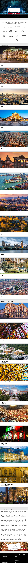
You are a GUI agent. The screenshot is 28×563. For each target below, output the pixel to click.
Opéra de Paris (15, 534)
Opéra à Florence (11, 535)
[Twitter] (25, 554)
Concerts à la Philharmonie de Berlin (8, 526)
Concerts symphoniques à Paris (19, 520)
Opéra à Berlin (7, 535)
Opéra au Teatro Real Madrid (9, 534)
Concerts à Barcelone (23, 521)
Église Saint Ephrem (6, 539)
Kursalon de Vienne (20, 529)
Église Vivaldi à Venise (12, 539)
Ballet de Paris (21, 511)
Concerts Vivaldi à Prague (19, 515)
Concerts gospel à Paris (10, 520)
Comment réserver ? (17, 557)
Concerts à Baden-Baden (16, 521)
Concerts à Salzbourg (15, 525)
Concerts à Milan (6, 524)
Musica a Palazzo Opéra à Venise (14, 531)
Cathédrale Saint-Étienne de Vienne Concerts (11, 512)
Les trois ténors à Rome (21, 530)
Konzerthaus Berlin (14, 529)
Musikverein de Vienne (23, 531)
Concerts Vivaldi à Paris (12, 515)
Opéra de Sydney (20, 534)
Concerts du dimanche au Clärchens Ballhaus (13, 519)
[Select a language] (9, 554)
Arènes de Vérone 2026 (15, 511)
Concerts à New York (17, 524)
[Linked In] (26, 554)
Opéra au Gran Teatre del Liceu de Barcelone (7, 533)
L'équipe (3, 557)
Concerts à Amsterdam (9, 521)
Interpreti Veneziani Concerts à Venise (6, 529)
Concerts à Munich (11, 524)
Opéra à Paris (21, 535)
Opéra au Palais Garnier (17, 533)
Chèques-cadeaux (17, 560)
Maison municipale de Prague (5, 531)
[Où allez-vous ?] (14, 8)
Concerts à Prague (3, 525)
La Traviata (8, 530)
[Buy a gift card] (14, 546)
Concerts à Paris (23, 524)
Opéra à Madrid (16, 535)
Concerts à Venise (20, 525)
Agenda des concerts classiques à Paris (6, 511)
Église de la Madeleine (19, 539)
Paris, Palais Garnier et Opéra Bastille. (8, 538)
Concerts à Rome (8, 525)
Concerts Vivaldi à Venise (9, 516)
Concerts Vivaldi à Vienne (16, 516)
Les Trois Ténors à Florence (14, 530)
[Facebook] (19, 554)
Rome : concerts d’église (17, 538)
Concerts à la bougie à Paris (18, 526)
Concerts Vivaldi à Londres (4, 515)
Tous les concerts (14, 13)
